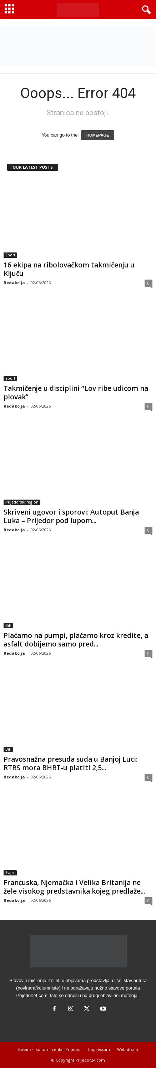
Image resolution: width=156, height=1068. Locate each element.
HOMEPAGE (97, 135)
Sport (10, 254)
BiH (8, 625)
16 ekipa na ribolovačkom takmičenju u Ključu (69, 269)
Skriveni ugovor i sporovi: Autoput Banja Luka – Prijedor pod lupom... (71, 516)
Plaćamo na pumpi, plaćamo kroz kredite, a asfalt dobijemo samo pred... (76, 640)
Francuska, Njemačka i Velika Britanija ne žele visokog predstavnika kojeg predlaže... (74, 887)
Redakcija (14, 282)
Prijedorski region (22, 502)
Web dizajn (127, 1049)
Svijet (10, 872)
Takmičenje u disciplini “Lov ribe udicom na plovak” (76, 393)
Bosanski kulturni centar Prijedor (49, 1049)
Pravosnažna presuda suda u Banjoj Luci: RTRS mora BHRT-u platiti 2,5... (70, 763)
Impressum (99, 1049)
